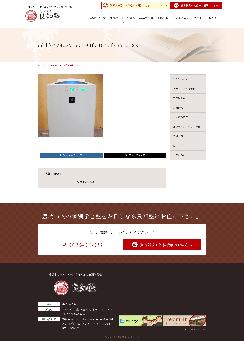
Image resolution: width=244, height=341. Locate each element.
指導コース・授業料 (184, 88)
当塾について (53, 174)
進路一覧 (178, 136)
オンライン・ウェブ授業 (186, 126)
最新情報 (178, 107)
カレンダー (179, 145)
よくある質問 (180, 117)
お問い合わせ (180, 155)
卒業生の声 (179, 98)
